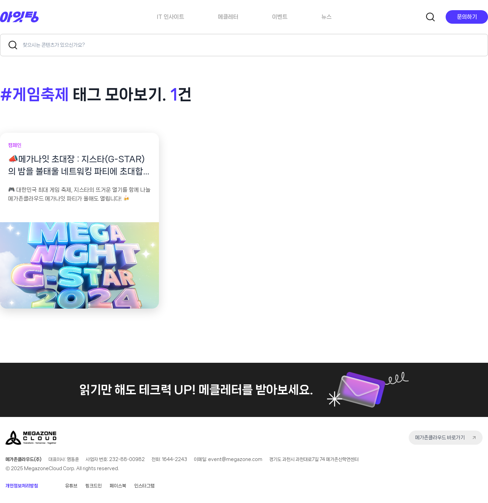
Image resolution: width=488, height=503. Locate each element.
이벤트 (279, 17)
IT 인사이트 (170, 17)
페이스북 (118, 485)
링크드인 (93, 485)
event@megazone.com (235, 459)
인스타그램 (144, 485)
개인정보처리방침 (21, 485)
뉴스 (326, 17)
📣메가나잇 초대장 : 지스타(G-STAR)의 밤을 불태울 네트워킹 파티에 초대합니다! (79, 166)
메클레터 (228, 17)
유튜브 (71, 485)
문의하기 (467, 17)
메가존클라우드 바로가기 (440, 437)
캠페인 (14, 145)
